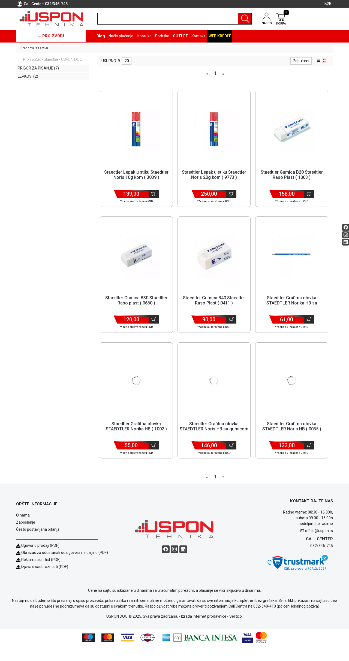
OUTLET (180, 36)
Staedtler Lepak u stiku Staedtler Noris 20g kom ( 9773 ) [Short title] (214, 175)
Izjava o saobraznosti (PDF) (44, 581)
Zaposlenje (25, 537)
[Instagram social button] (345, 234)
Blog (101, 36)
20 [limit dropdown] (127, 61)
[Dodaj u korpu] (154, 194)
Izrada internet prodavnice (203, 631)
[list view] (319, 61)
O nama (23, 530)
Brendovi (27, 48)
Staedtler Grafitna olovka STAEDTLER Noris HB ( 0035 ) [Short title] (291, 436)
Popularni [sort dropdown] (301, 61)
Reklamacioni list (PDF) (38, 574)
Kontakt (198, 36)
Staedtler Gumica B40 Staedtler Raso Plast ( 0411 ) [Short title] (214, 305)
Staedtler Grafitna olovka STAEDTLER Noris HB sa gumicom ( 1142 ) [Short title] (214, 439)
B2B (328, 3)
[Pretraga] (244, 18)
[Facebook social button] (345, 227)
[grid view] (324, 61)
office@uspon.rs (319, 546)
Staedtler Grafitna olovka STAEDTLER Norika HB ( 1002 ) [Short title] (136, 436)
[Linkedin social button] (345, 242)
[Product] (136, 129)
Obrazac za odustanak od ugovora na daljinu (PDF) (64, 567)
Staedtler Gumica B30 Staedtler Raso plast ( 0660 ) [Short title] (136, 305)
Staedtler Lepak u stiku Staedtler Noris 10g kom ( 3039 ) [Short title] (136, 175)
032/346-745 (56, 4)
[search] (174, 19)
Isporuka (144, 36)
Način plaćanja (121, 36)
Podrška (162, 36)
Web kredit (220, 36)
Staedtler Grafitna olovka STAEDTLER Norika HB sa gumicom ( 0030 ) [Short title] (291, 308)
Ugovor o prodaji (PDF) (37, 560)
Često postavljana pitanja (37, 544)
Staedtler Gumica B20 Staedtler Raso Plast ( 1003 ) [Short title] (292, 175)
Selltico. (236, 631)
